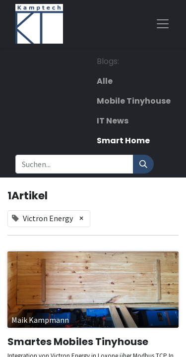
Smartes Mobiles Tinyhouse (77, 342)
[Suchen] (143, 164)
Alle (105, 81)
